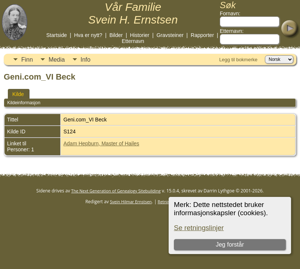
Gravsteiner (169, 35)
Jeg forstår (230, 244)
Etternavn (133, 41)
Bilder (116, 35)
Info (86, 59)
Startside (56, 35)
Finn (27, 59)
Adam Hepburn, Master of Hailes (101, 143)
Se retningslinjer (199, 228)
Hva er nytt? (88, 35)
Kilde (18, 94)
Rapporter (202, 35)
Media (57, 59)
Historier (139, 35)
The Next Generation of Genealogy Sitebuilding (116, 191)
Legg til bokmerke (238, 59)
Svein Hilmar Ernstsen (131, 201)
